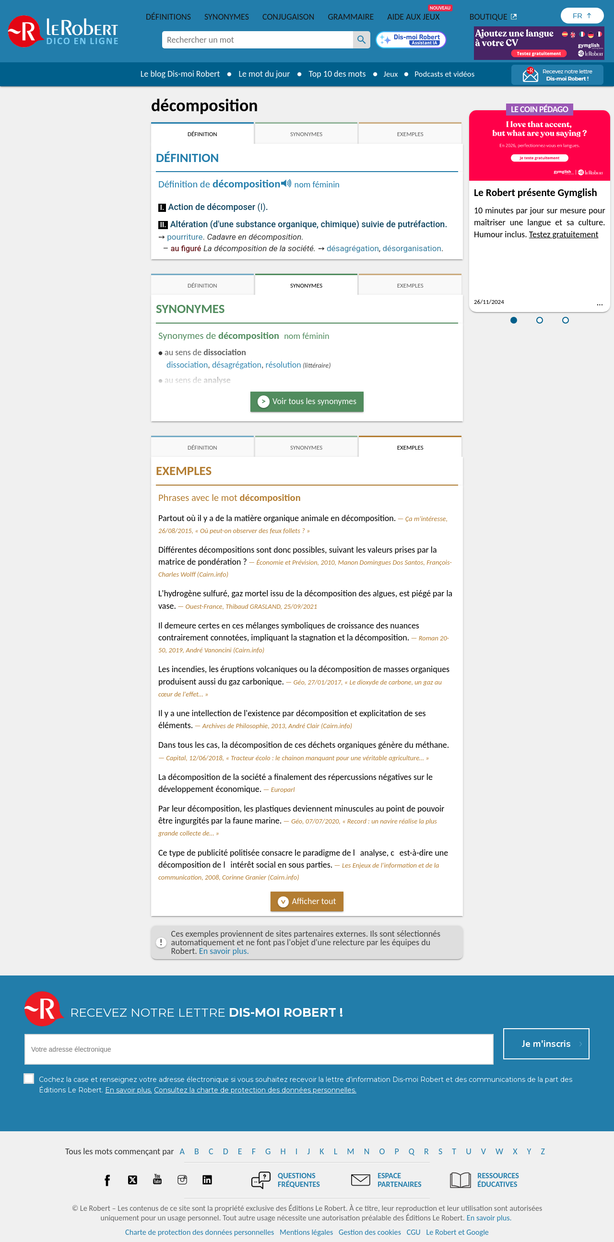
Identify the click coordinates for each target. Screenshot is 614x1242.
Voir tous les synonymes (314, 401)
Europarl (283, 789)
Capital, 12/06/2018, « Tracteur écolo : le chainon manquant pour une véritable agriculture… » (297, 758)
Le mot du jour (259, 74)
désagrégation (353, 248)
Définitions (168, 17)
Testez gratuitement (564, 234)
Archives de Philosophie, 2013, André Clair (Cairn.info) (277, 725)
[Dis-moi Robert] (411, 40)
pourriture (184, 237)
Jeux (387, 74)
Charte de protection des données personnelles (199, 1232)
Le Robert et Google (457, 1232)
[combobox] (257, 39)
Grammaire (351, 17)
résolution (283, 365)
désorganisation (411, 248)
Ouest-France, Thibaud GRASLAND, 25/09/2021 (251, 606)
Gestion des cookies (370, 1232)
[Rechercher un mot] (361, 39)
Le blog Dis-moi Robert (175, 74)
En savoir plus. (224, 951)
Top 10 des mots (332, 74)
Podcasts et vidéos (446, 74)
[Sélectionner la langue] (582, 15)
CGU (414, 1232)
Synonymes (226, 17)
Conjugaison (288, 17)
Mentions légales (306, 1232)
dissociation (187, 365)
